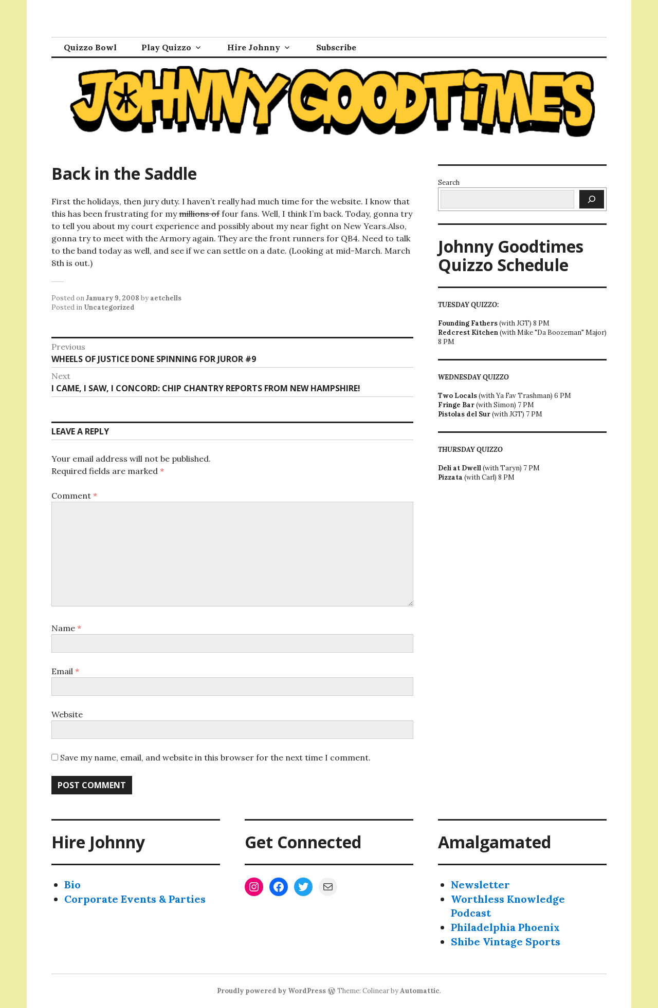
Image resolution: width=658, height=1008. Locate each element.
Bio (72, 884)
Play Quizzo (166, 47)
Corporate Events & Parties (135, 898)
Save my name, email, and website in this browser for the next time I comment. (215, 757)
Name (66, 628)
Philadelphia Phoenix (505, 927)
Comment (74, 495)
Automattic (420, 990)
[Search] (591, 199)
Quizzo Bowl (90, 47)
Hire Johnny (253, 47)
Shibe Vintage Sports (505, 941)
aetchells (165, 298)
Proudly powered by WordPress (271, 990)
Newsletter (480, 884)
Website (67, 714)
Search (449, 182)
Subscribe (336, 47)
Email (65, 671)
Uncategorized (109, 307)
